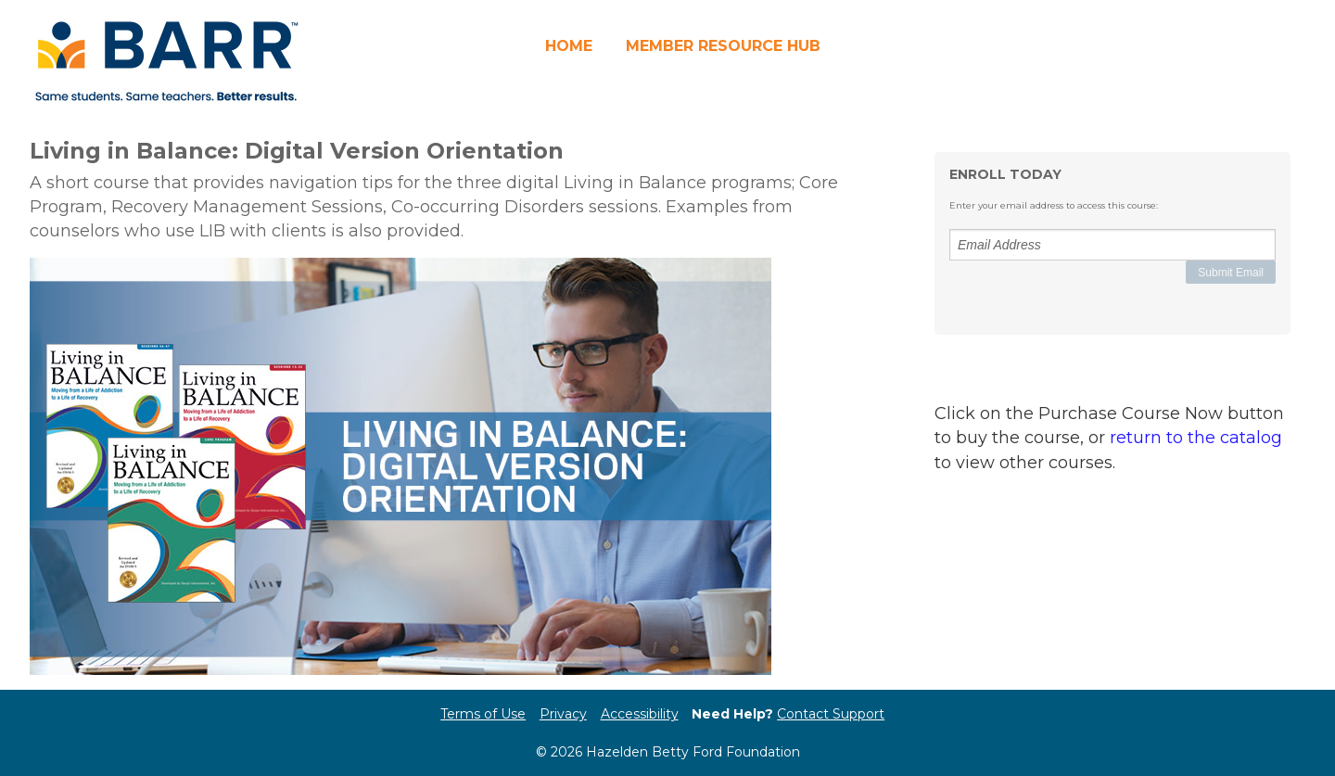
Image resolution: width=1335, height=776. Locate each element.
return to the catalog (1196, 437)
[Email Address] (1112, 245)
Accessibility (640, 714)
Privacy (563, 714)
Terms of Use (483, 714)
